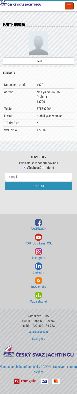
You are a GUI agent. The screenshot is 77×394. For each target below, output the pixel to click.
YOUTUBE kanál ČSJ (38, 239)
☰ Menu (38, 61)
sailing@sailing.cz (38, 331)
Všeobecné (32, 167)
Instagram (38, 254)
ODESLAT (38, 186)
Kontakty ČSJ (38, 339)
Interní (48, 167)
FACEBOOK (38, 225)
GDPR (47, 366)
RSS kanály (38, 283)
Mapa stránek (38, 297)
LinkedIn (38, 268)
